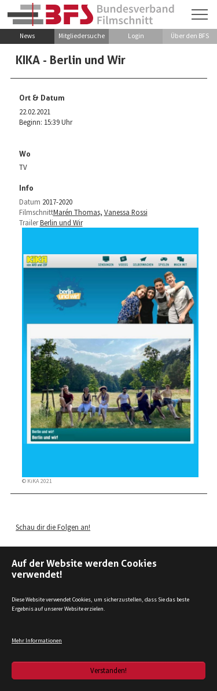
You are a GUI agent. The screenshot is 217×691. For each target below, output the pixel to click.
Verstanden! (108, 670)
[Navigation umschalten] (199, 14)
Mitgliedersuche (81, 36)
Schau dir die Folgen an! (53, 527)
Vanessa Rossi (126, 212)
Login (136, 36)
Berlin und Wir (61, 222)
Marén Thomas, (77, 212)
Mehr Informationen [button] (37, 640)
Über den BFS (190, 36)
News (27, 36)
